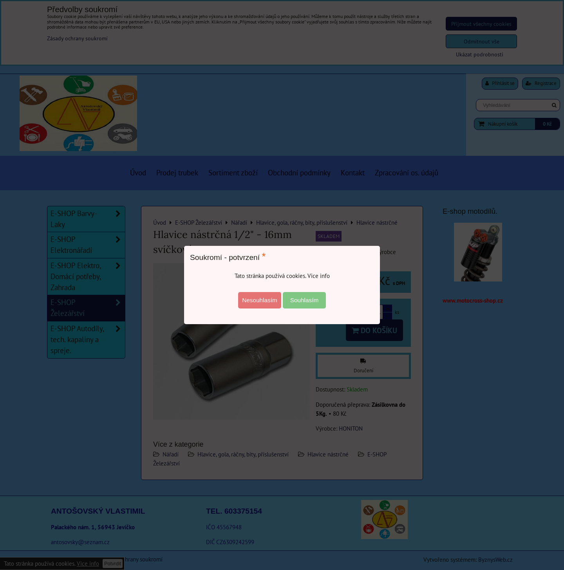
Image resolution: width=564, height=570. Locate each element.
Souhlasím (304, 300)
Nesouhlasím (259, 300)
